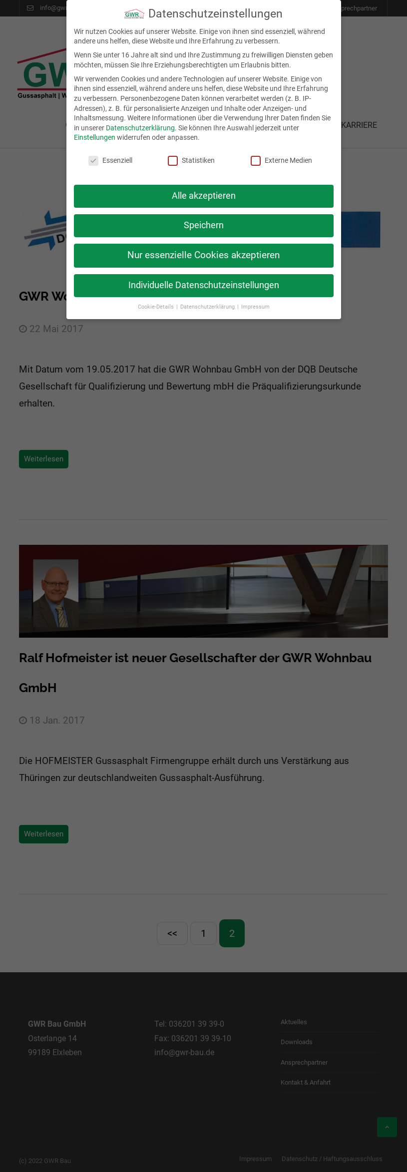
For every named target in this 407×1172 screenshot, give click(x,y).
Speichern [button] (204, 218)
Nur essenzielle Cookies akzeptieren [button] (203, 247)
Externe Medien (281, 153)
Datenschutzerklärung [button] (208, 299)
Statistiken (191, 153)
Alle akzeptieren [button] (204, 188)
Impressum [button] (255, 299)
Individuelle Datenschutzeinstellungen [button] (203, 277)
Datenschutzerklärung (140, 120)
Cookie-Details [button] (156, 299)
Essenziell (110, 153)
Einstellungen (94, 130)
